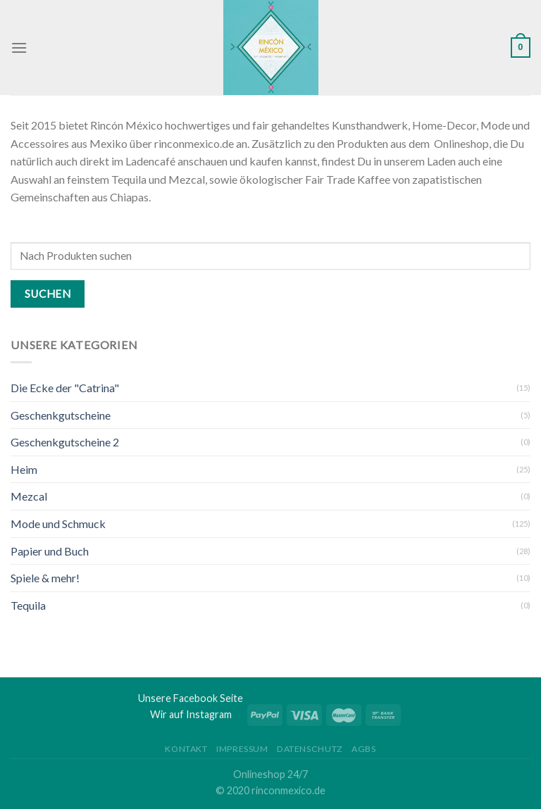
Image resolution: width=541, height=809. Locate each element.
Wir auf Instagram (191, 714)
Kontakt (186, 749)
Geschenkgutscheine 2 (65, 442)
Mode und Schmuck (58, 523)
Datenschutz (310, 749)
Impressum (242, 749)
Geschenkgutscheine (61, 415)
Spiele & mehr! (45, 577)
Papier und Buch (50, 551)
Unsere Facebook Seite (190, 698)
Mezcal (29, 496)
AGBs (363, 749)
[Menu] (19, 47)
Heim (24, 469)
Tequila (28, 605)
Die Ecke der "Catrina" (65, 387)
